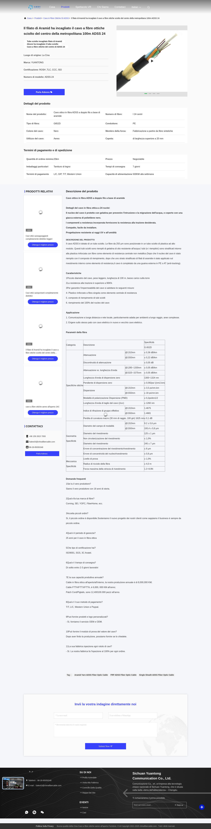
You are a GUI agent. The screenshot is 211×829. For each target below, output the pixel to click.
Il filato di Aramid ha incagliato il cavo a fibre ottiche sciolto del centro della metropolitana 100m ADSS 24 (42, 353)
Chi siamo (103, 7)
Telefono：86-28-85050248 (39, 780)
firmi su (178, 805)
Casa (52, 7)
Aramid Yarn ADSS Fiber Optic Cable (91, 675)
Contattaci (120, 7)
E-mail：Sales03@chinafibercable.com (44, 785)
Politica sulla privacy (45, 826)
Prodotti (65, 7)
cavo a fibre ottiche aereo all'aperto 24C (42, 407)
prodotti (37, 18)
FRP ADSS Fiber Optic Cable (123, 675)
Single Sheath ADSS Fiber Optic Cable (156, 675)
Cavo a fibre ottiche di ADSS (56, 18)
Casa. (29, 18)
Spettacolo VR (83, 7)
